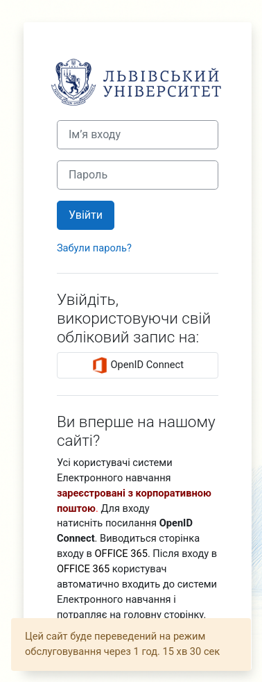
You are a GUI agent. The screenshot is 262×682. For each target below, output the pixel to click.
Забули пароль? (94, 248)
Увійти (86, 215)
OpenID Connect (137, 365)
